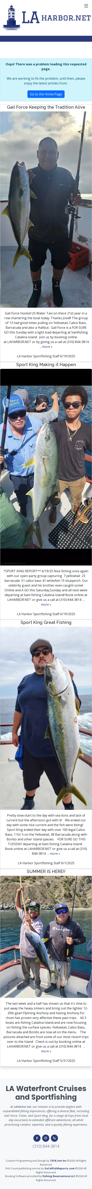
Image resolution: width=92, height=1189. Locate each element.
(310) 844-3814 (46, 1146)
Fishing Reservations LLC (58, 1176)
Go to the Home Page (46, 94)
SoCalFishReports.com (60, 1168)
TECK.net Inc (58, 1160)
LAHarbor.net (22, 1107)
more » (47, 346)
